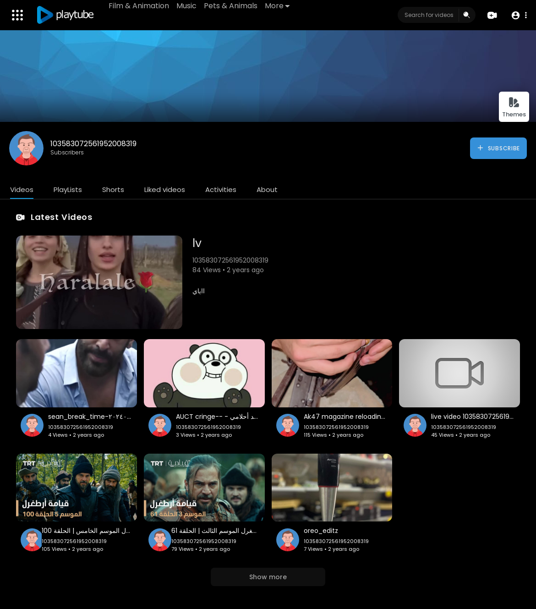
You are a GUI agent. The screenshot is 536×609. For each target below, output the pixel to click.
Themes (514, 107)
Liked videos (164, 189)
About (267, 189)
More (277, 5)
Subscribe (498, 148)
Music (186, 5)
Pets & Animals (230, 5)
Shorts (113, 189)
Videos (21, 189)
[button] (518, 15)
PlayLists (68, 189)
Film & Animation (139, 5)
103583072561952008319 (93, 143)
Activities (220, 189)
